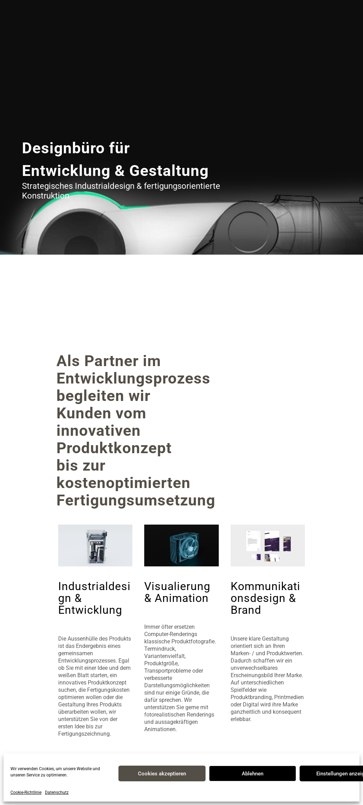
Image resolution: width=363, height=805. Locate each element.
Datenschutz (57, 792)
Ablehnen (252, 774)
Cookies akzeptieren (162, 774)
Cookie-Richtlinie (25, 792)
